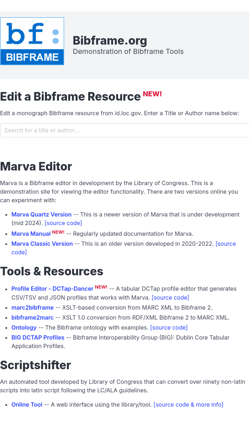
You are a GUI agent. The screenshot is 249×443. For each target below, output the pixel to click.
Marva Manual (31, 233)
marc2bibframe (32, 307)
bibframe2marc (32, 317)
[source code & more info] (188, 404)
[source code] (63, 222)
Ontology (24, 327)
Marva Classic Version (42, 243)
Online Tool (26, 404)
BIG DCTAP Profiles (38, 337)
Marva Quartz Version (41, 214)
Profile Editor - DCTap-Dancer (52, 288)
